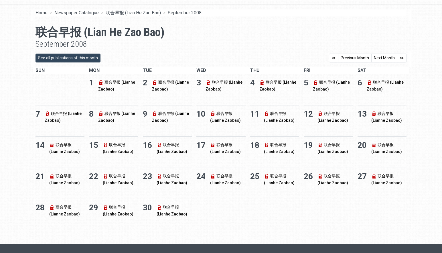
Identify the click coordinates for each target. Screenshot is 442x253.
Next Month (384, 58)
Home (41, 12)
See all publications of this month (68, 58)
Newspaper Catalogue (76, 12)
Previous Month (355, 58)
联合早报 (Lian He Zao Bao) (133, 12)
